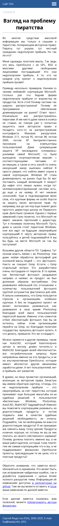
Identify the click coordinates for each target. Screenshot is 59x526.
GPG (23, 521)
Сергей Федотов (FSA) (16, 518)
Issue (53, 486)
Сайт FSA (8, 4)
